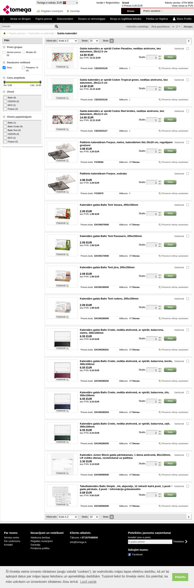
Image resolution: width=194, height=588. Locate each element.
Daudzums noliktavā (18, 62)
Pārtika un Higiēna (157, 18)
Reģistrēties (113, 3)
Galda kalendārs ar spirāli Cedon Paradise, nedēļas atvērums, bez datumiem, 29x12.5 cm (120, 50)
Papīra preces (44, 18)
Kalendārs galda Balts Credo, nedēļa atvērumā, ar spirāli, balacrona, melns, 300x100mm (122, 331)
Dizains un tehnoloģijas (91, 18)
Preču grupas (14, 47)
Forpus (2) (11, 109)
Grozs (131, 11)
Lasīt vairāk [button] (88, 581)
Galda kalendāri (67, 33)
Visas (8, 67)
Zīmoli (10, 92)
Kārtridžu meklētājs (137, 26)
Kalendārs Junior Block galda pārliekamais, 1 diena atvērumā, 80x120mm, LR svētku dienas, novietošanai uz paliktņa (125, 456)
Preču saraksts (152, 11)
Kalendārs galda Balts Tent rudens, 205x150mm (109, 298)
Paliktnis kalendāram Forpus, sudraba (103, 173)
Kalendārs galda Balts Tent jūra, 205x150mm (107, 267)
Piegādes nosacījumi (52, 11)
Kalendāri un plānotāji (41, 33)
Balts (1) (10, 122)
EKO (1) (10, 105)
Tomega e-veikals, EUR (49, 2)
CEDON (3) (11, 101)
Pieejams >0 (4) (30, 69)
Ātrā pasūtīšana (160, 26)
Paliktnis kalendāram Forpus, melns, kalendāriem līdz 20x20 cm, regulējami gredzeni (126, 144)
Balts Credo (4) (13, 126)
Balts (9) (10, 97)
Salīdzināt (179, 48)
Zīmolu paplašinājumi (19, 117)
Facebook (137, 554)
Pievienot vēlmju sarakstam (175, 68)
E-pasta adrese (137, 541)
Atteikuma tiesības (40, 537)
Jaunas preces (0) (12, 53)
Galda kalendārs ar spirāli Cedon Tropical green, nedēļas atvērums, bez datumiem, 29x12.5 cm (124, 81)
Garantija (75, 11)
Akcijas (188, 26)
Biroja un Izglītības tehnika (125, 18)
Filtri (6, 40)
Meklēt (6, 26)
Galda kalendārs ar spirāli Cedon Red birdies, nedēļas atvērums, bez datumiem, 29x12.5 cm (122, 112)
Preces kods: (87, 68)
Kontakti (8, 544)
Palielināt (60, 67)
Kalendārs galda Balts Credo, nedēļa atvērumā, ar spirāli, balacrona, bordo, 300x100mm (126, 363)
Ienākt (100, 3)
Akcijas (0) (29, 52)
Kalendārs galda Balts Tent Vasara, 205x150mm (109, 204)
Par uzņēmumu (12, 541)
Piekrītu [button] (180, 577)
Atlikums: (123, 68)
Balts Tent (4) (12, 130)
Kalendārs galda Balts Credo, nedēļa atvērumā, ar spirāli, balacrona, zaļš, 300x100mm (125, 425)
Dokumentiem (65, 18)
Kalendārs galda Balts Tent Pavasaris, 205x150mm (111, 236)
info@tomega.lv (78, 542)
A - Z (175, 26)
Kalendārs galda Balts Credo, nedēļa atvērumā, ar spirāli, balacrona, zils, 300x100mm (124, 394)
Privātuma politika (40, 548)
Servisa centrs (11, 537)
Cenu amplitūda (16, 78)
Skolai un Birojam (20, 18)
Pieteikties (178, 541)
